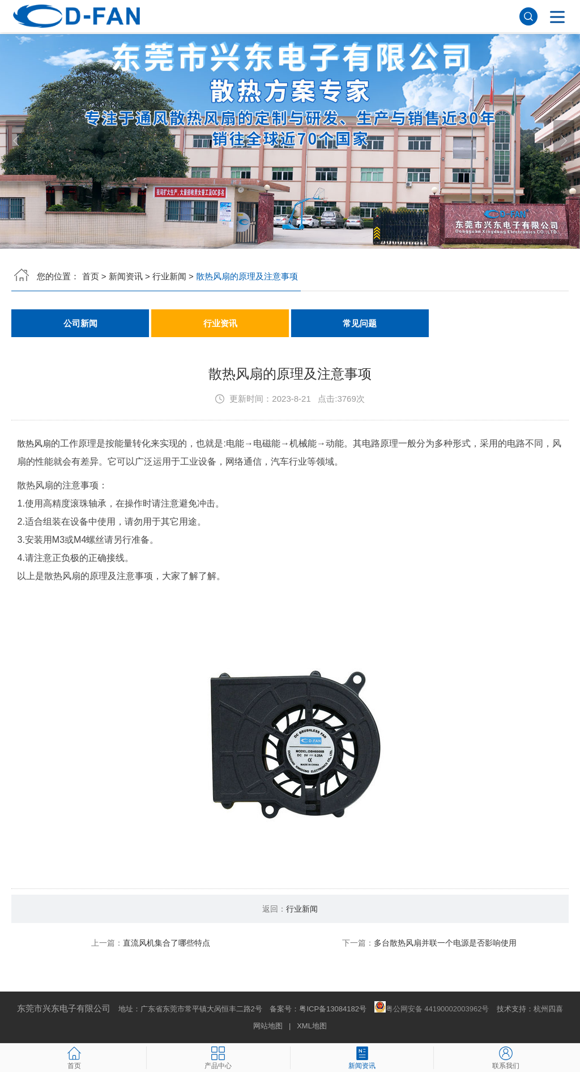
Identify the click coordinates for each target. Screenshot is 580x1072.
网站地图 (268, 1026)
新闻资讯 (126, 276)
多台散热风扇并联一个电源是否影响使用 (445, 943)
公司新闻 (80, 323)
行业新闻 (169, 276)
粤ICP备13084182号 (332, 1009)
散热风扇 (35, 444)
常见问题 (360, 323)
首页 (90, 276)
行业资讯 (220, 323)
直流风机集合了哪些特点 (166, 943)
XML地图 (312, 1026)
